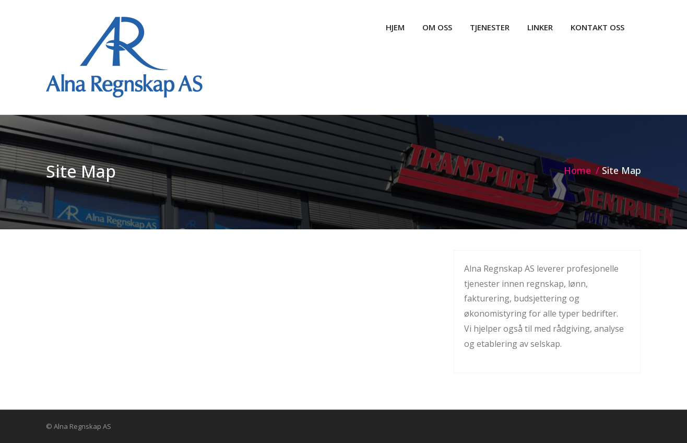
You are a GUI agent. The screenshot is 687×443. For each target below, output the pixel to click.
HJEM (395, 27)
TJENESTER (490, 27)
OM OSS (437, 27)
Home (577, 170)
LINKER (540, 27)
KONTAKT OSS (597, 27)
